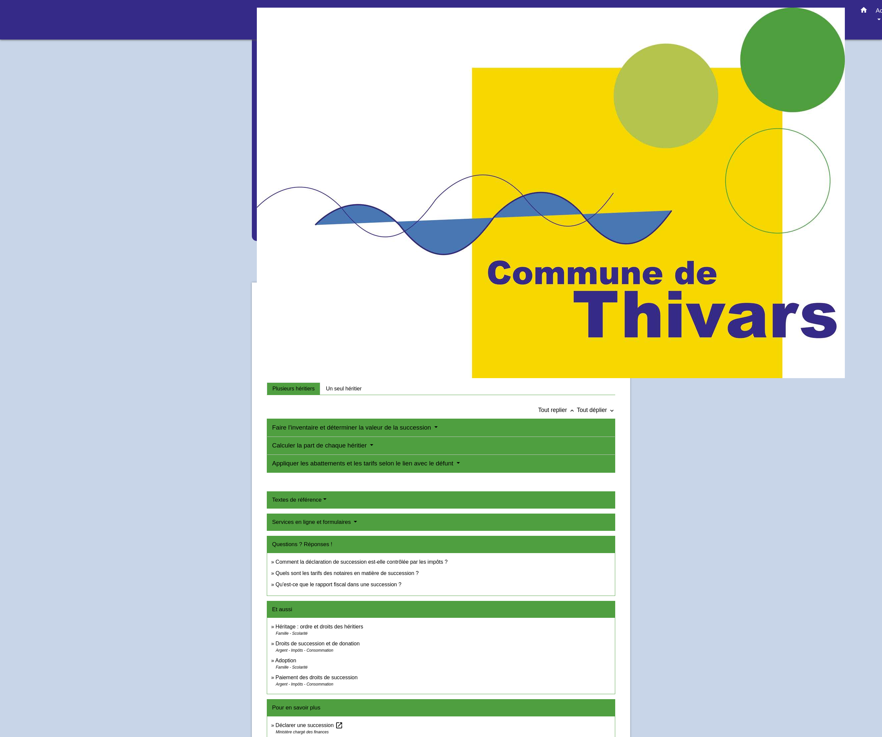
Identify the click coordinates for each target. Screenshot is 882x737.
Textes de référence (297, 500)
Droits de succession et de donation (317, 643)
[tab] (293, 388)
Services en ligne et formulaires (312, 522)
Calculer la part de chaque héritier (320, 445)
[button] (863, 11)
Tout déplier (596, 410)
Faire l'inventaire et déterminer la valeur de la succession (352, 427)
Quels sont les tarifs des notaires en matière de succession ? (346, 573)
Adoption (285, 660)
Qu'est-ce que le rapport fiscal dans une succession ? (338, 584)
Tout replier (557, 410)
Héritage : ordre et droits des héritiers (319, 626)
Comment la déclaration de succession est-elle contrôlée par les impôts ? (361, 562)
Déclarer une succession (309, 725)
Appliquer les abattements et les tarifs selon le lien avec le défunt (363, 463)
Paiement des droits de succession (316, 677)
